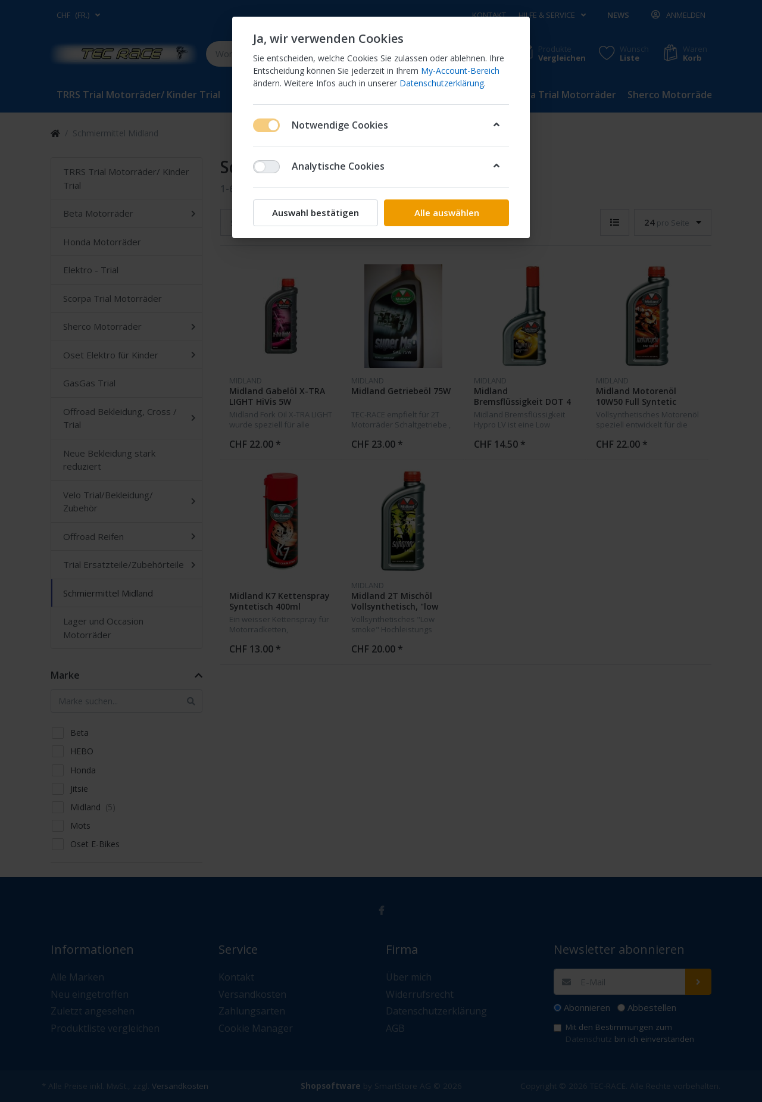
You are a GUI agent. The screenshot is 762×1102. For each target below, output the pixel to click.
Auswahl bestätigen (315, 212)
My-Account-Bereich (460, 70)
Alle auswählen (446, 212)
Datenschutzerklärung (441, 83)
